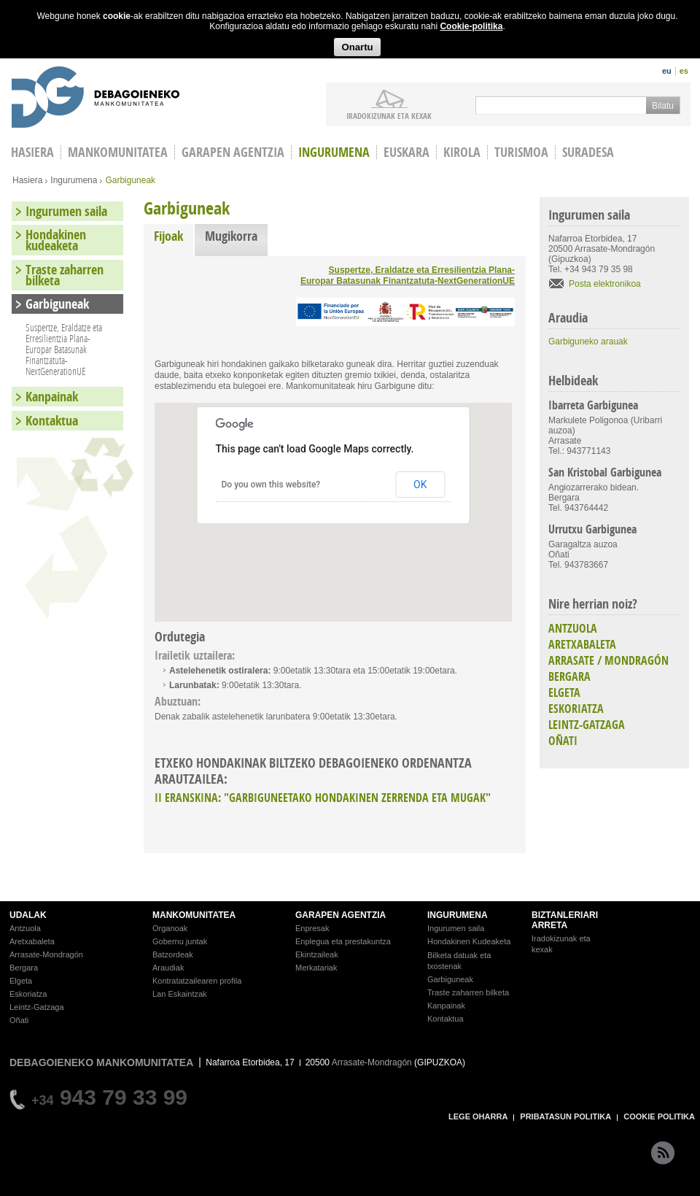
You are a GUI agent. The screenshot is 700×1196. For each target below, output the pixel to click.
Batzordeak (172, 954)
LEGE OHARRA (478, 1116)
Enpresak (312, 928)
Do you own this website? (271, 484)
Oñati (18, 1020)
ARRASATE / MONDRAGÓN (608, 660)
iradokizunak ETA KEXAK (389, 115)
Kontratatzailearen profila (196, 980)
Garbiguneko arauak (588, 341)
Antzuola (25, 928)
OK (420, 484)
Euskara (406, 152)
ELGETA (564, 692)
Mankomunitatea (118, 152)
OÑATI (563, 741)
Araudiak (168, 967)
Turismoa (521, 152)
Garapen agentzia (233, 152)
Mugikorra (231, 236)
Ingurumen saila (66, 211)
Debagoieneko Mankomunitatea (95, 98)
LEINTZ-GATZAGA (586, 725)
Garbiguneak (57, 304)
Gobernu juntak (179, 941)
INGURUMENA (457, 915)
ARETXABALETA (582, 644)
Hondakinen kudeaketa (56, 240)
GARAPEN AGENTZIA (340, 915)
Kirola (462, 152)
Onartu (357, 47)
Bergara (23, 967)
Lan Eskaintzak (179, 993)
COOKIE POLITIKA (659, 1116)
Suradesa (588, 152)
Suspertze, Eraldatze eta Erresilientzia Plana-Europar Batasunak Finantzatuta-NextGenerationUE (407, 275)
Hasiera (27, 180)
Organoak (169, 928)
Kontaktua (52, 421)
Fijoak (173, 236)
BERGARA (569, 676)
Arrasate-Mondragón (46, 954)
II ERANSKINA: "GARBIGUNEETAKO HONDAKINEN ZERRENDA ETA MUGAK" (323, 798)
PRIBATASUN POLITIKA (565, 1116)
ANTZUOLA (572, 628)
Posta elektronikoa (605, 284)
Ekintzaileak (316, 954)
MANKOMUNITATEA (194, 915)
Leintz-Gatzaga (36, 1007)
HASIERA (32, 152)
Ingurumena (334, 152)
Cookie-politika (471, 26)
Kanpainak (52, 396)
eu (667, 70)
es (684, 70)
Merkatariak (316, 967)
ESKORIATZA (576, 709)
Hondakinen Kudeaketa (468, 941)
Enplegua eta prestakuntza (343, 941)
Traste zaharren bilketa (65, 275)
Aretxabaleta (32, 941)
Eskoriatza (28, 993)
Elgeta (20, 980)
